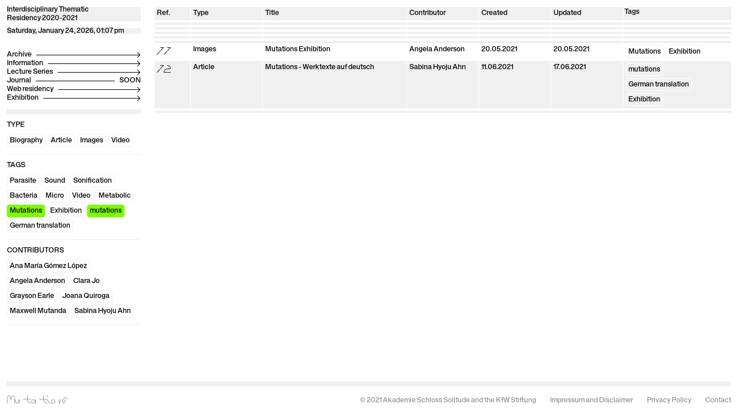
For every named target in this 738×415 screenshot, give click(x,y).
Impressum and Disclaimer (591, 400)
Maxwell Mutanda (38, 311)
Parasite (23, 181)
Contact (718, 400)
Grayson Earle (32, 296)
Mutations (26, 210)
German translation (40, 225)
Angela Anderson (37, 281)
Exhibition (66, 210)
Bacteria (23, 196)
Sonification (92, 181)
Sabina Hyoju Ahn (102, 311)
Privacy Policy (669, 400)
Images (91, 140)
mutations (106, 210)
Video (120, 140)
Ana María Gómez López (48, 266)
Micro (55, 196)
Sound (54, 181)
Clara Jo (86, 281)
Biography (26, 140)
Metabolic (115, 196)
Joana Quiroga (86, 296)
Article (61, 140)
